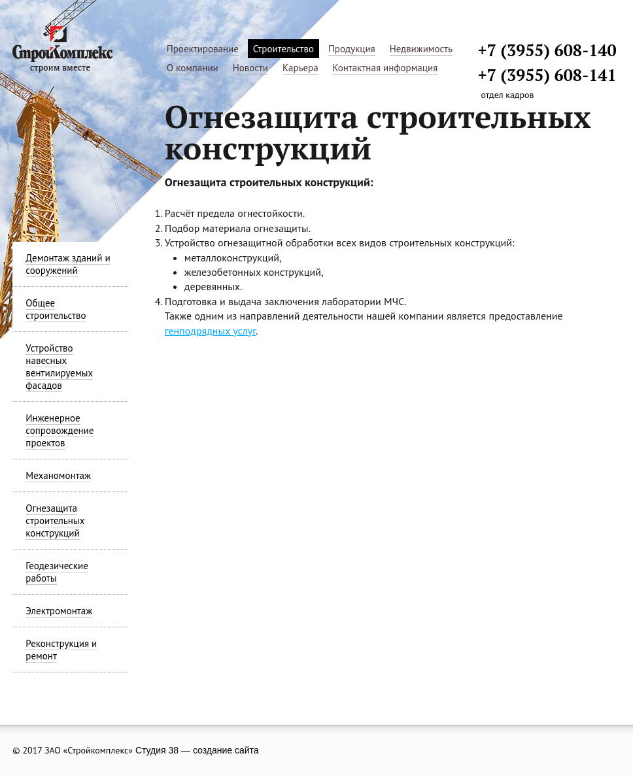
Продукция (351, 48)
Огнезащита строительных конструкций (55, 520)
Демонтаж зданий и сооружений (68, 264)
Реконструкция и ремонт (61, 649)
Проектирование (203, 48)
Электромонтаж (59, 610)
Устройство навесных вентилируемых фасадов (59, 366)
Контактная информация (385, 67)
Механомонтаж (58, 475)
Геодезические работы (57, 571)
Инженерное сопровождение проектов (60, 430)
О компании (192, 67)
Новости (250, 67)
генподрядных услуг (210, 330)
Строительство (283, 48)
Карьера (300, 67)
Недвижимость (421, 48)
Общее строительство (56, 309)
